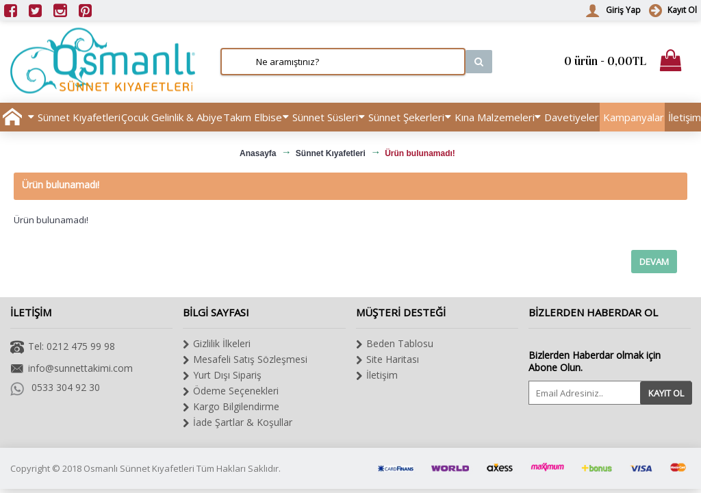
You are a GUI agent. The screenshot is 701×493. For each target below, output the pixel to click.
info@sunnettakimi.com (71, 369)
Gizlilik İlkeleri (217, 344)
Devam (654, 261)
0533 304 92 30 (55, 387)
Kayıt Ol (666, 393)
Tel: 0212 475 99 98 (62, 347)
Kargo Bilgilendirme (231, 407)
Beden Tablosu (394, 344)
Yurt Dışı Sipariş (222, 375)
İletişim (377, 375)
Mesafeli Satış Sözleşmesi (245, 359)
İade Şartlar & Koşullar (237, 422)
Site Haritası (387, 359)
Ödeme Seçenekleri (231, 391)
